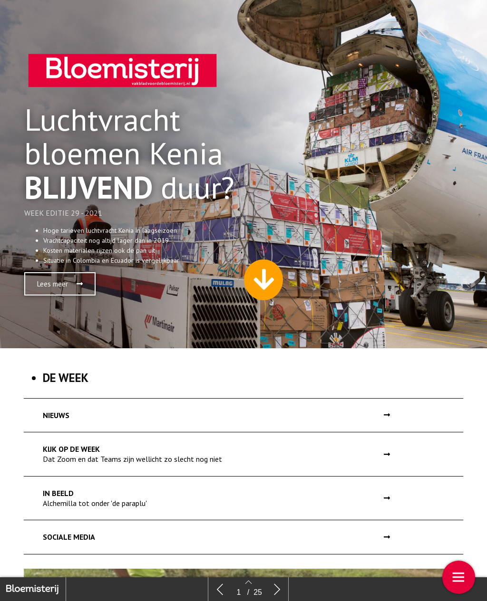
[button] (60, 290)
